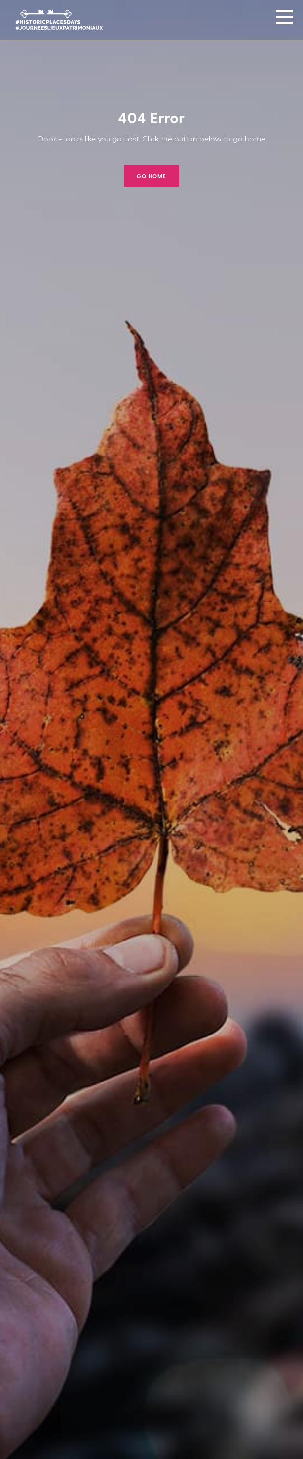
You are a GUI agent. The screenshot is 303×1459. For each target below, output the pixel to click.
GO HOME (151, 176)
